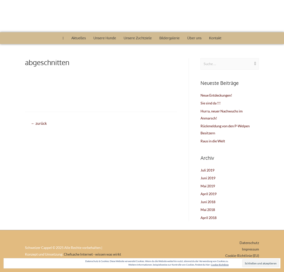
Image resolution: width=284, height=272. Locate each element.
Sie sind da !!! (211, 103)
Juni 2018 (208, 202)
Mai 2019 (208, 186)
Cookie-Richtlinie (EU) (242, 255)
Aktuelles (78, 38)
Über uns (194, 38)
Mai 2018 (208, 209)
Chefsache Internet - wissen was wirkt (92, 254)
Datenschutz (249, 243)
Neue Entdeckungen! (216, 95)
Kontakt (215, 38)
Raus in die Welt (213, 141)
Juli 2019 (207, 170)
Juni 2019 (208, 178)
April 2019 (209, 194)
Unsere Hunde (104, 38)
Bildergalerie (169, 38)
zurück (39, 123)
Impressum (250, 249)
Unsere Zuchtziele (138, 38)
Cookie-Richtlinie (220, 264)
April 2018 (209, 217)
